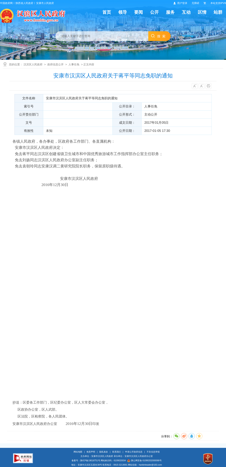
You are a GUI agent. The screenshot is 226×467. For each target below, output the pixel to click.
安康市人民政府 (45, 3)
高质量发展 (84, 45)
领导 (122, 12)
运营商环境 (117, 45)
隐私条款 (103, 452)
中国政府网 (6, 3)
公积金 (141, 45)
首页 (106, 12)
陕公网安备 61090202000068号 (144, 460)
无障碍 (195, 3)
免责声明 (90, 452)
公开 (154, 12)
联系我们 (116, 452)
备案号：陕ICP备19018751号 (86, 460)
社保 (131, 45)
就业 (152, 45)
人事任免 (74, 64)
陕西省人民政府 (24, 3)
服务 (170, 12)
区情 (202, 12)
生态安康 (100, 45)
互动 (186, 12)
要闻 (138, 12)
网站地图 (78, 452)
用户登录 (182, 3)
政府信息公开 (55, 64)
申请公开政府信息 (133, 452)
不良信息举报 (153, 452)
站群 (218, 12)
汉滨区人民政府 (33, 64)
